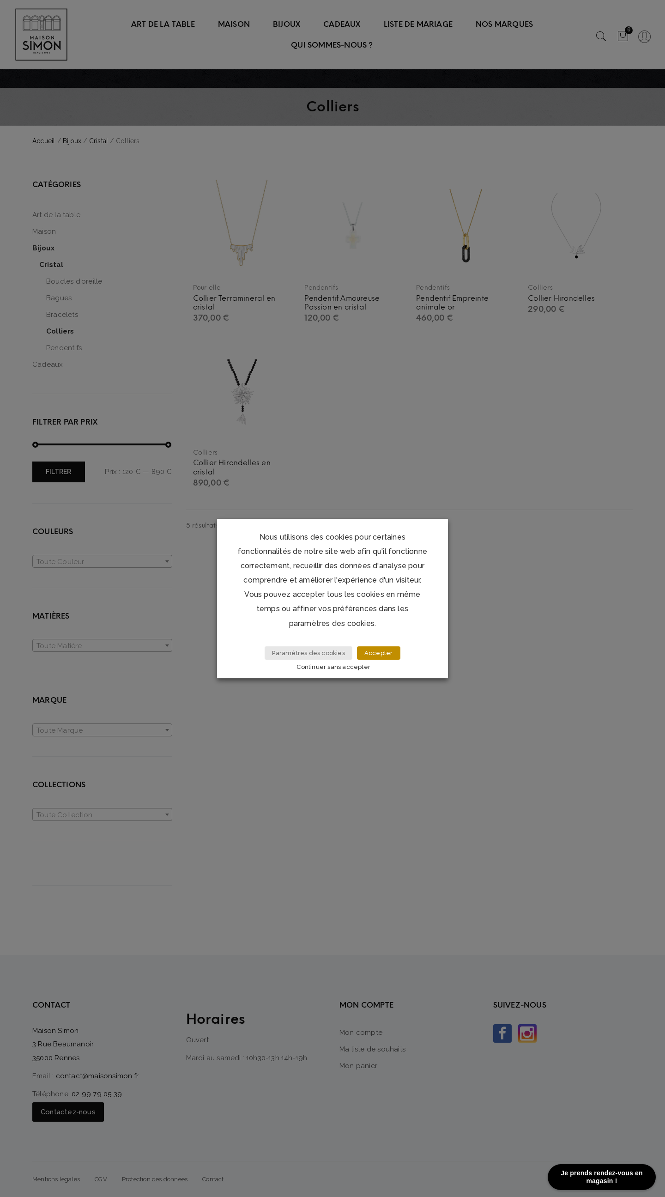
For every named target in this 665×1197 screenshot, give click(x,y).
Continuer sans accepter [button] (334, 666)
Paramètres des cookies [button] (308, 653)
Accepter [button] (378, 653)
